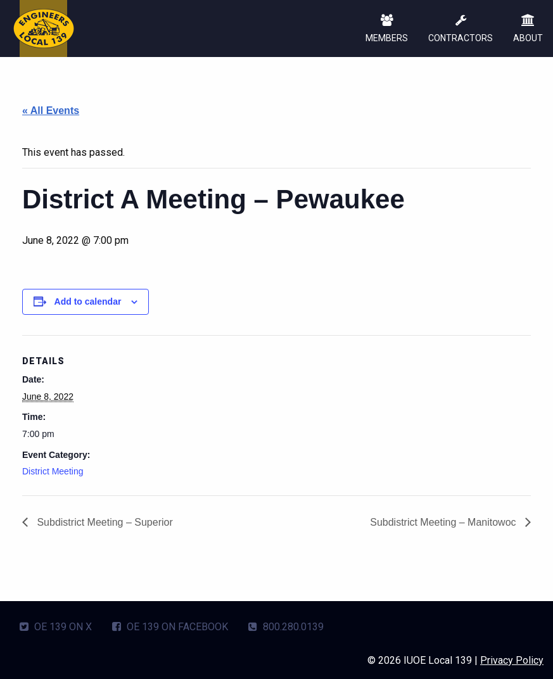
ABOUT (528, 29)
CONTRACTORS (460, 29)
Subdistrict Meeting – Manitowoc (444, 522)
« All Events (50, 110)
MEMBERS (386, 29)
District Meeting (52, 471)
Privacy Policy (511, 660)
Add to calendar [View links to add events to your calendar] (88, 301)
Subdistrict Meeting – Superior (103, 522)
